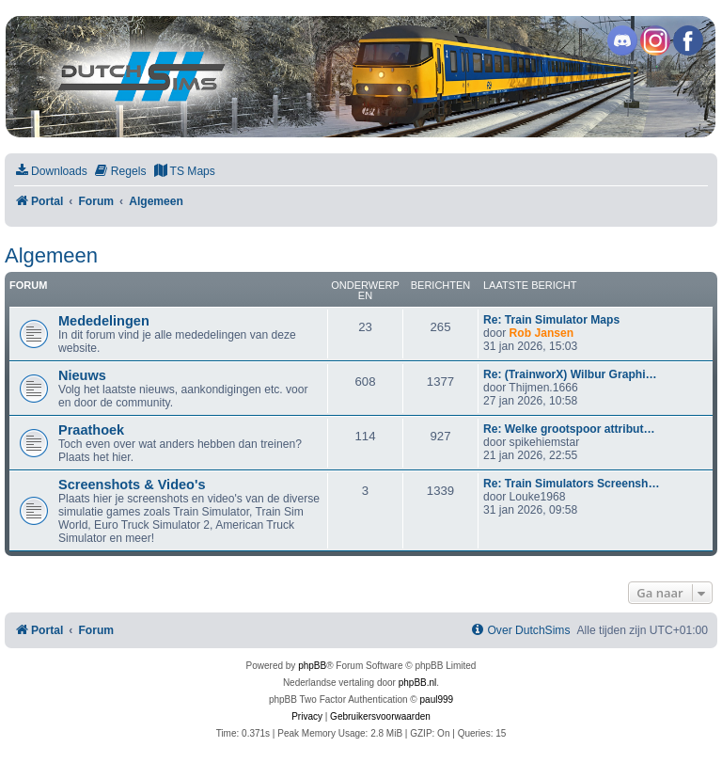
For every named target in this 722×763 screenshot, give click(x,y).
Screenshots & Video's (131, 484)
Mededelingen (103, 320)
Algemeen (51, 255)
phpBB (312, 665)
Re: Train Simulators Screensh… (571, 483)
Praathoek (91, 429)
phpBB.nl (418, 682)
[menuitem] (50, 171)
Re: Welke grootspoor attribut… (569, 429)
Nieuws (82, 375)
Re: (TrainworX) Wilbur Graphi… (570, 374)
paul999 (437, 699)
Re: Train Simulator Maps (551, 319)
